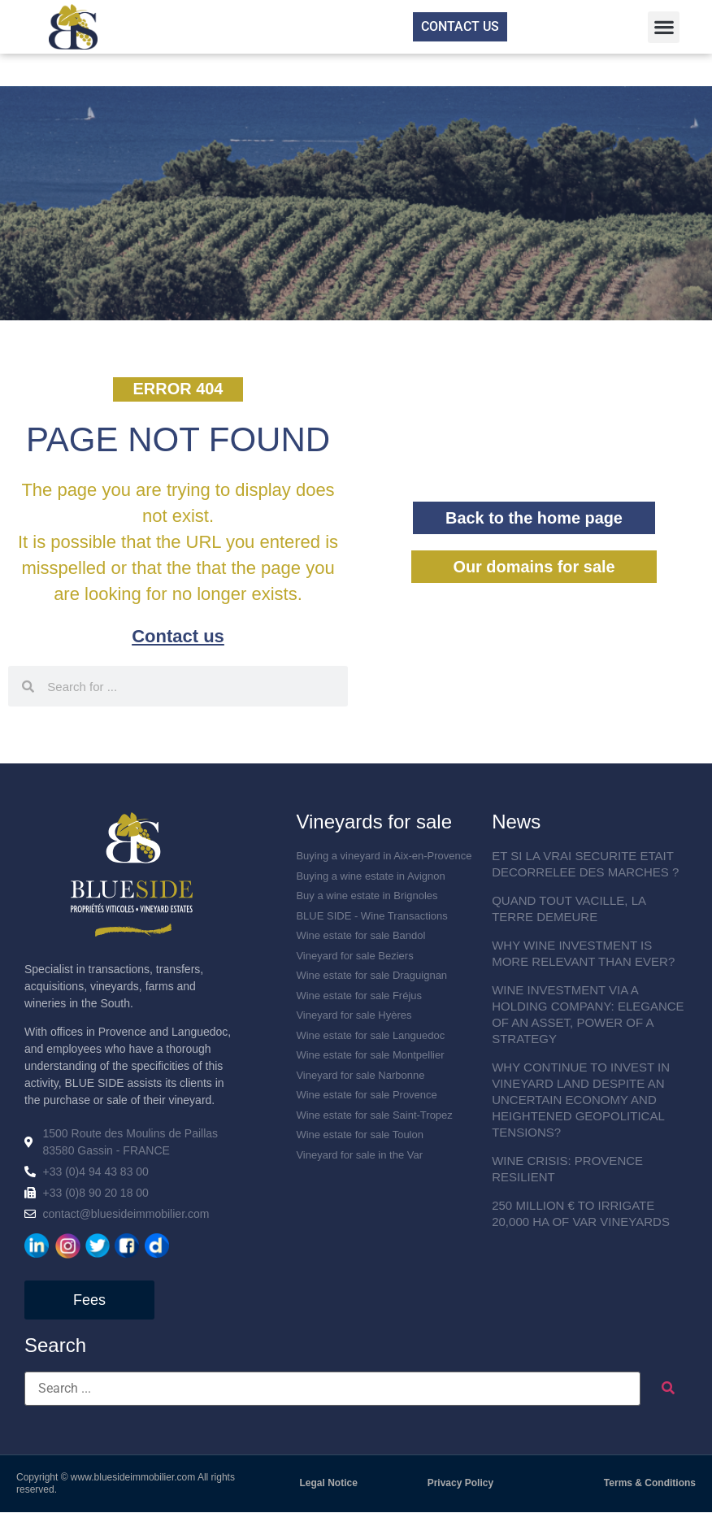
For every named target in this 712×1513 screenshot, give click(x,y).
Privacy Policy (460, 1483)
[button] (663, 27)
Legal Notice (329, 1483)
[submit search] (668, 1389)
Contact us (178, 637)
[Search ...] (332, 1389)
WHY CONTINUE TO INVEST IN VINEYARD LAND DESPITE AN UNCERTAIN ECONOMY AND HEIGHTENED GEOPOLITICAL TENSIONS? (581, 1100)
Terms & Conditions (650, 1483)
